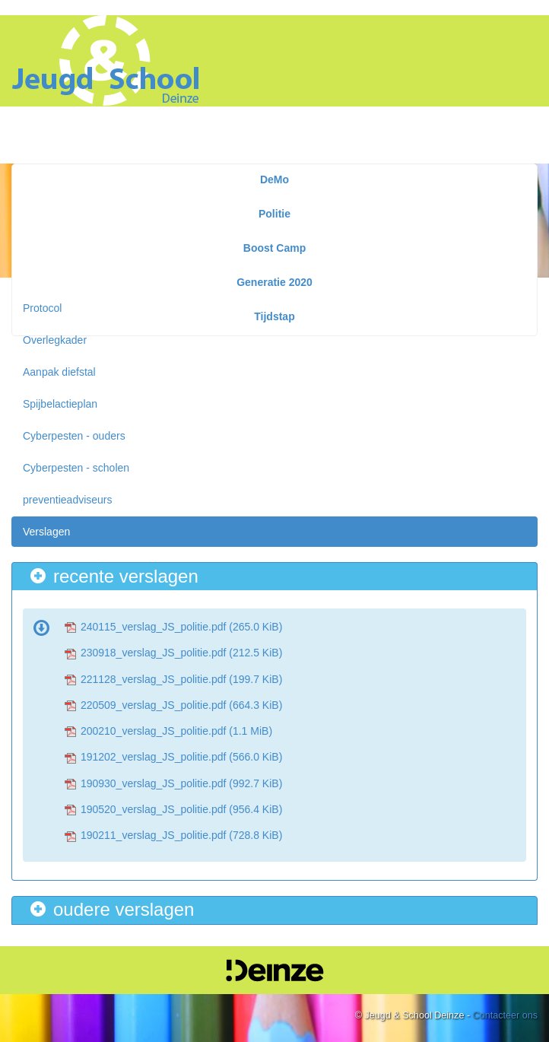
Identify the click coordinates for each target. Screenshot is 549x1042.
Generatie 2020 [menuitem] (274, 282)
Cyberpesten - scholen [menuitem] (76, 468)
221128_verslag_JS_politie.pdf (181, 679)
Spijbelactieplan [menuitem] (60, 404)
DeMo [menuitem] (274, 179)
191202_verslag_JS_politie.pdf (181, 757)
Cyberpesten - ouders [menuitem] (74, 436)
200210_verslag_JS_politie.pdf (176, 731)
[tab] (274, 576)
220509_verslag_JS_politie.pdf (181, 705)
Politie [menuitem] (274, 214)
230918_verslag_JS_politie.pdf (181, 652)
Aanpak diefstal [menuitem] (59, 372)
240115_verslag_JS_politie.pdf (181, 627)
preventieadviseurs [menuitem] (68, 500)
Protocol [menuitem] (42, 308)
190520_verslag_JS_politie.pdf (181, 809)
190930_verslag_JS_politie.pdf (181, 783)
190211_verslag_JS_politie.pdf (181, 835)
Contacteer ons (505, 1015)
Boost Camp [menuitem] (274, 248)
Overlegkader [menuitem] (55, 340)
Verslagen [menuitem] (46, 532)
